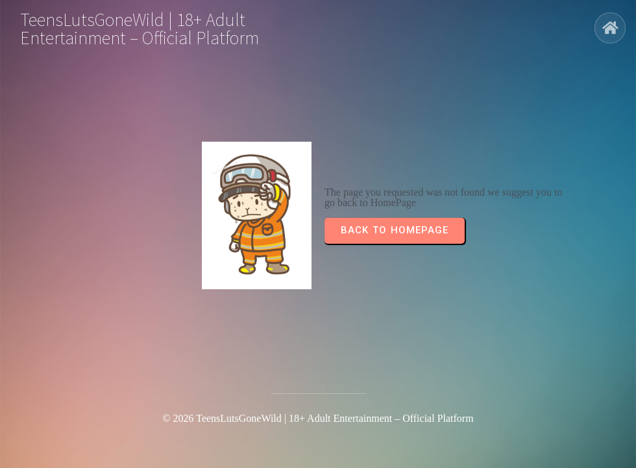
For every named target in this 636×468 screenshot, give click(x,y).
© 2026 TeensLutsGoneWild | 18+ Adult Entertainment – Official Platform (317, 418)
